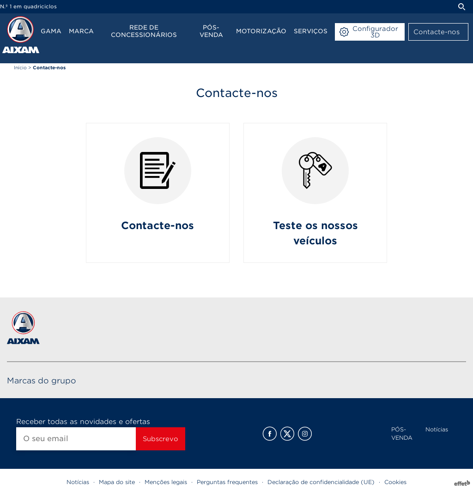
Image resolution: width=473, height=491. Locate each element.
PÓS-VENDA (401, 433)
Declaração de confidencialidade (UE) (321, 482)
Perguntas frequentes (227, 482)
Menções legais (166, 482)
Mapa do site (117, 482)
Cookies (395, 482)
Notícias (436, 429)
